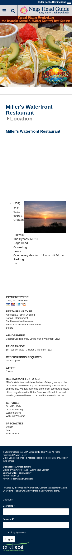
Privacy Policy (19, 455)
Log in (9, 539)
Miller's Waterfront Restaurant (29, 110)
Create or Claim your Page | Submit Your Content (26, 470)
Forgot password (18, 532)
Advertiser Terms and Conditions (18, 479)
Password (8, 519)
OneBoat (23, 488)
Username (9, 506)
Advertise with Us (11, 476)
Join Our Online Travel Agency (17, 473)
